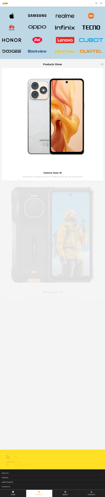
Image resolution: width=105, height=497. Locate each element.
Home (13, 493)
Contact (91, 493)
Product (39, 493)
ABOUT (65, 493)
